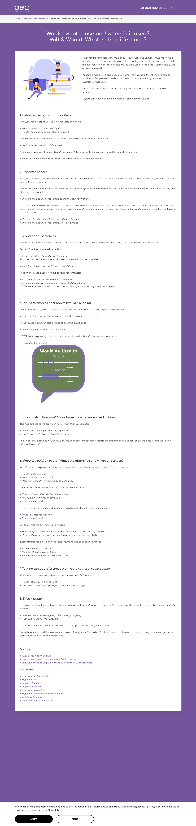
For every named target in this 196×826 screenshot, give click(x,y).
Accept (34, 819)
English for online (31, 676)
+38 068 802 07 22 (152, 8)
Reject (75, 819)
